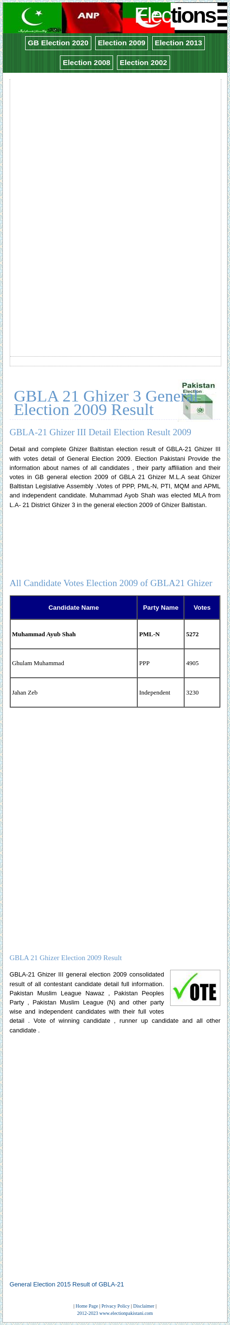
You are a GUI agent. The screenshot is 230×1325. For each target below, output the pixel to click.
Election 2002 (143, 62)
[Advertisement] (115, 195)
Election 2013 (178, 43)
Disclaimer (144, 1306)
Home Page (87, 1306)
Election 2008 (86, 62)
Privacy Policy (115, 1306)
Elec (176, 15)
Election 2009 (121, 43)
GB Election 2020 (58, 43)
